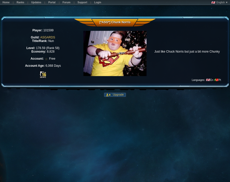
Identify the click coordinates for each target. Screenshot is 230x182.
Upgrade (118, 94)
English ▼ (219, 2)
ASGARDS (47, 37)
